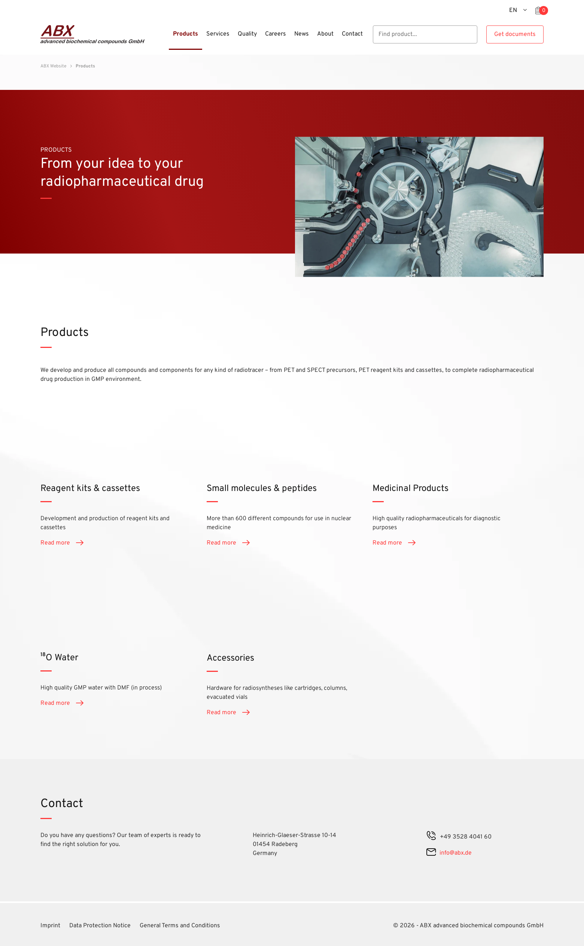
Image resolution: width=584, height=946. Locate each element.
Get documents (515, 34)
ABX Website (53, 66)
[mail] (431, 853)
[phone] (431, 837)
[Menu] (166, 38)
